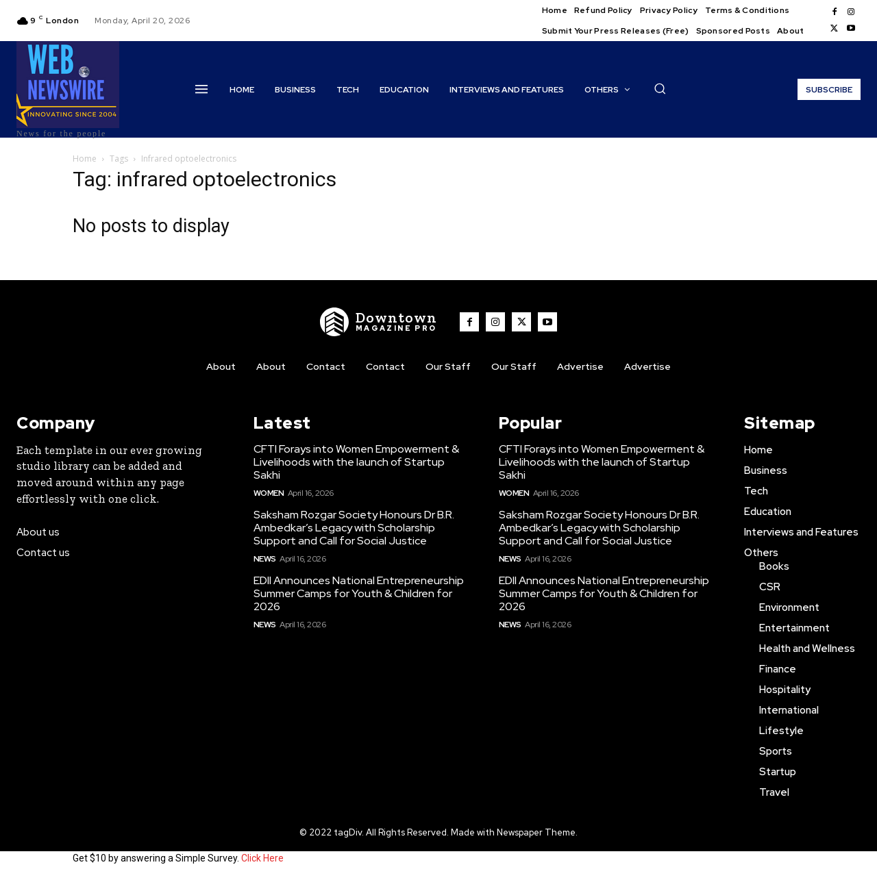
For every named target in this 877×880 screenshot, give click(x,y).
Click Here (262, 858)
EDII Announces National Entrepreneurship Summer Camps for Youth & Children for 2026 (359, 593)
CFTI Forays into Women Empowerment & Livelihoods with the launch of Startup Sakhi (356, 462)
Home (85, 158)
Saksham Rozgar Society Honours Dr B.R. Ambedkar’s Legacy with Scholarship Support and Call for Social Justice (354, 527)
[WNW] (378, 321)
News (265, 558)
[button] (660, 88)
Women (269, 493)
